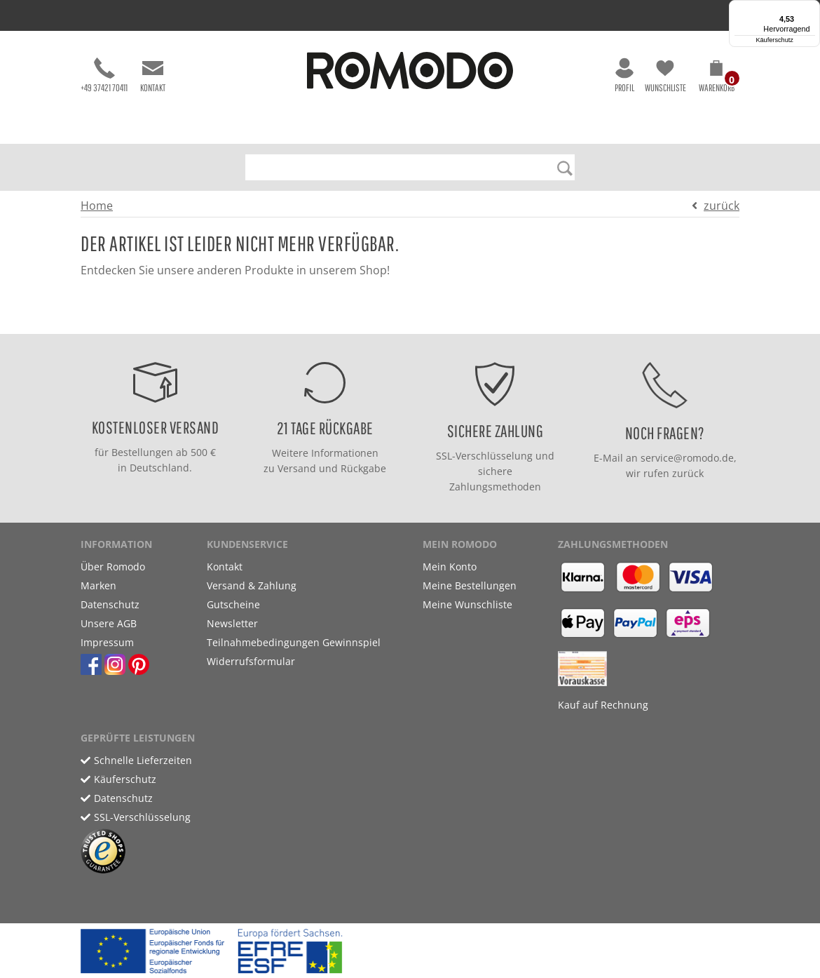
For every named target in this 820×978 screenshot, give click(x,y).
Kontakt (152, 75)
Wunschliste (665, 75)
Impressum (107, 642)
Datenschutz (110, 604)
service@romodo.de (687, 457)
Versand (297, 468)
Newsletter (232, 623)
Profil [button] (624, 75)
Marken (98, 585)
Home (97, 205)
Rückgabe (363, 468)
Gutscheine (233, 604)
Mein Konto (450, 566)
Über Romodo (113, 566)
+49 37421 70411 (104, 75)
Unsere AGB (109, 623)
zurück (721, 205)
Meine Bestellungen (470, 585)
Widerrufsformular (251, 661)
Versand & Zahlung (251, 585)
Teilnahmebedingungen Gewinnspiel (294, 642)
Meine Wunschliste (467, 604)
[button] (716, 78)
